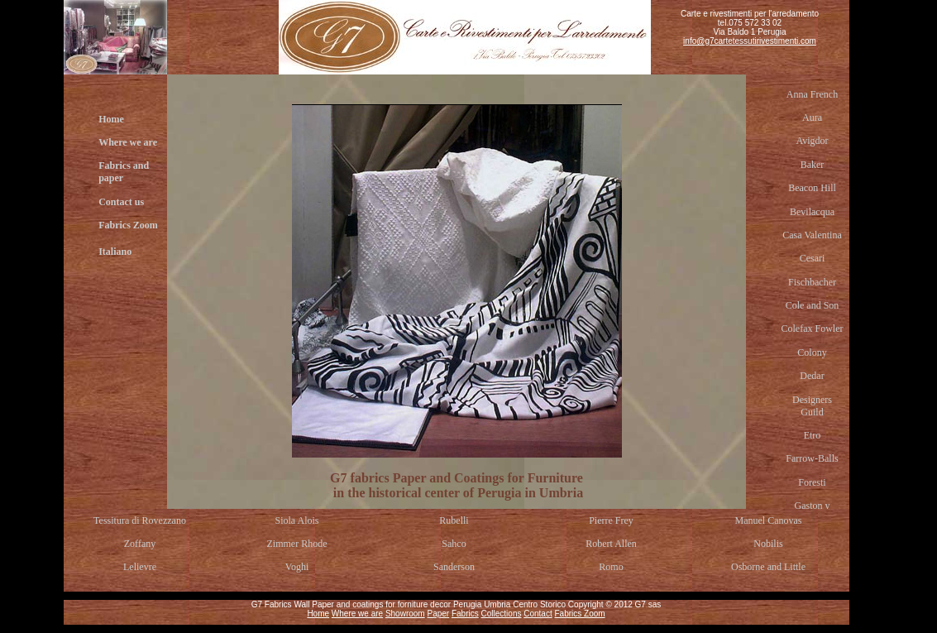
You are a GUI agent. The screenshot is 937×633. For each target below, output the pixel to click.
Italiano (114, 251)
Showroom (405, 613)
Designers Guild (812, 406)
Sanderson (454, 567)
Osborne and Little (768, 567)
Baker (813, 164)
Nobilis (767, 543)
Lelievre (139, 567)
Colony (811, 352)
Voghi (296, 567)
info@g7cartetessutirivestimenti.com (749, 41)
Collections (501, 613)
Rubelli (453, 520)
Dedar (812, 375)
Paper (438, 613)
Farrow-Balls (812, 458)
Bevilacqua (812, 212)
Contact (537, 613)
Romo (611, 567)
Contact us (121, 202)
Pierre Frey (611, 520)
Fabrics (465, 613)
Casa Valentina (811, 235)
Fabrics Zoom (128, 225)
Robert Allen (611, 543)
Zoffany (139, 543)
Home (111, 119)
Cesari (812, 258)
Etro (812, 435)
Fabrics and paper (123, 172)
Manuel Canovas (768, 520)
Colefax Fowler (813, 328)
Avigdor (812, 140)
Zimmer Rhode (297, 543)
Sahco (454, 543)
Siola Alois (296, 520)
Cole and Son (812, 305)
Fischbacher (812, 282)
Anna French (812, 94)
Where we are (127, 142)
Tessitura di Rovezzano (139, 520)
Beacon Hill (812, 188)
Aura (812, 117)
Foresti (811, 482)
